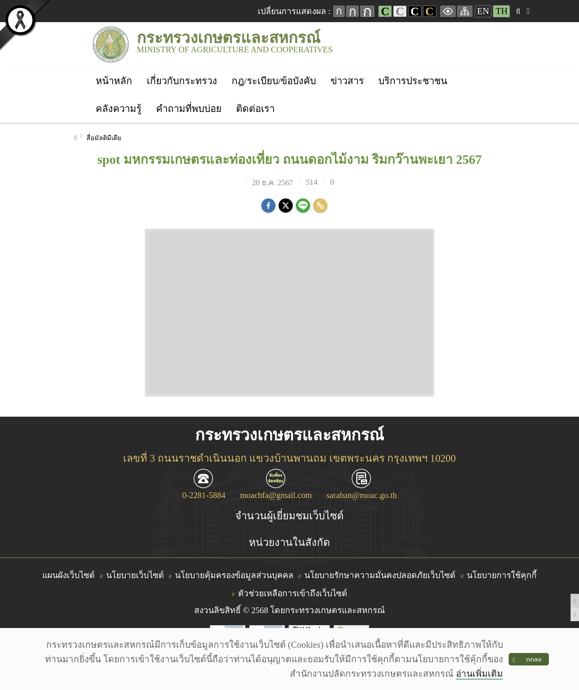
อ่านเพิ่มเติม (479, 674)
